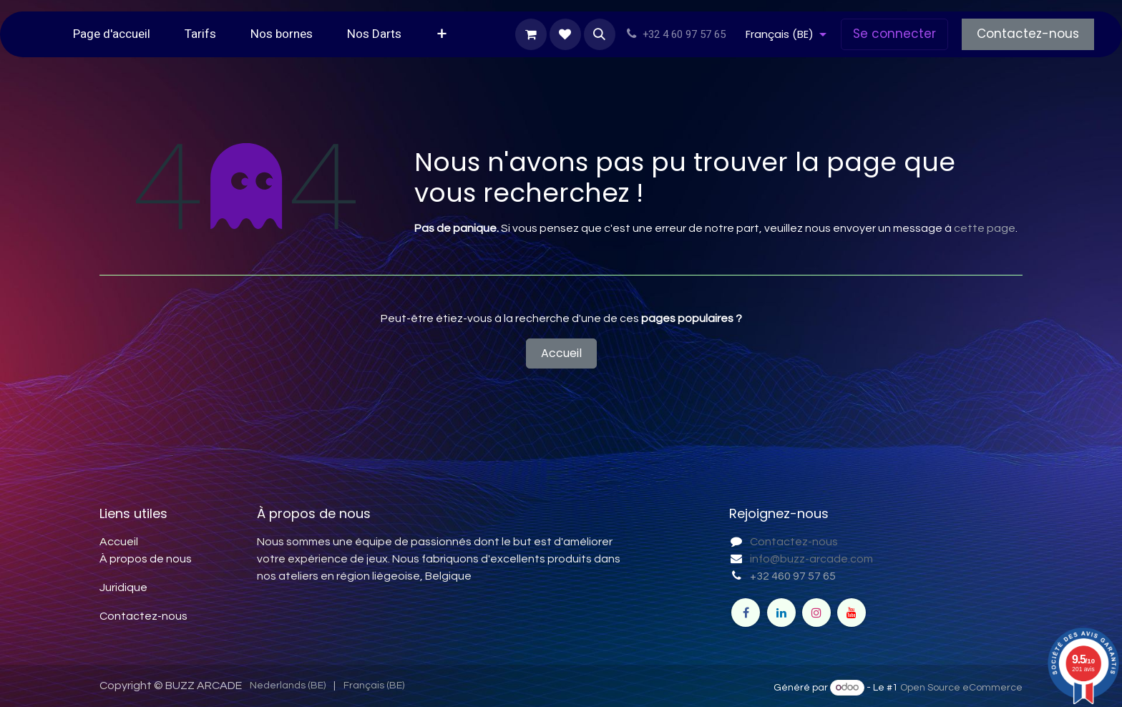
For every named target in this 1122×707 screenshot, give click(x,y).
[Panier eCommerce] (531, 34)
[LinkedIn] (781, 612)
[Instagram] (816, 612)
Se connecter (894, 33)
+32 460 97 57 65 (793, 576)
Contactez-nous (1028, 33)
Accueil (561, 353)
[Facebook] (745, 612)
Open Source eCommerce (961, 688)
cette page (984, 228)
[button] (599, 34)
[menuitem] (111, 34)
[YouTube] (851, 612)
